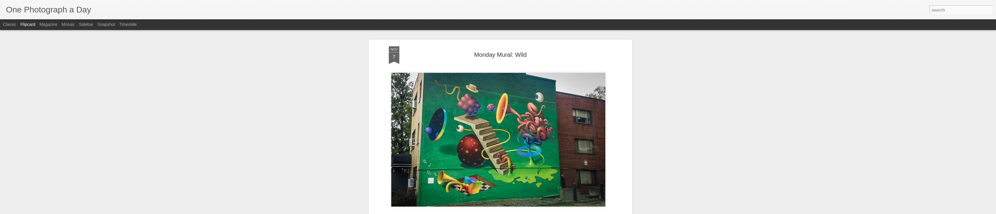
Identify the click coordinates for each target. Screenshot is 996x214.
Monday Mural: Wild (500, 54)
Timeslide (128, 24)
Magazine (49, 24)
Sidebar (86, 24)
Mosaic (68, 24)
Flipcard (28, 24)
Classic (9, 24)
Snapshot (106, 24)
